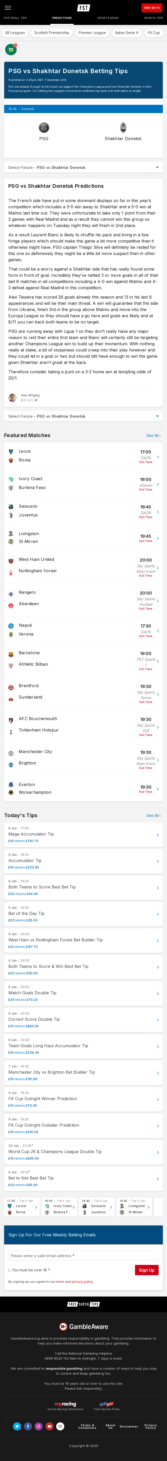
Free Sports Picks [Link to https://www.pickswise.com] (107, 1407)
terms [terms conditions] (60, 1282)
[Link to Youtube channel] (50, 1426)
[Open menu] (8, 8)
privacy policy (82, 1282)
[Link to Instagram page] (39, 1426)
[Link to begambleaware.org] (83, 1326)
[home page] (83, 8)
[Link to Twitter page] (17, 1426)
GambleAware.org (25, 1338)
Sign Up (147, 1270)
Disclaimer (129, 1426)
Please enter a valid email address (40, 1255)
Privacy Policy (151, 1426)
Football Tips (15, 18)
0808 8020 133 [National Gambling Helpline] (56, 1358)
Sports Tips (153, 18)
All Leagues (15, 32)
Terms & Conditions (87, 1426)
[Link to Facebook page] (28, 1426)
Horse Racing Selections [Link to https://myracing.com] (65, 1404)
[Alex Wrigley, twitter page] (24, 398)
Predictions (62, 18)
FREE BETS (152, 8)
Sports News (108, 18)
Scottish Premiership (51, 32)
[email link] (60, 1426)
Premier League (92, 32)
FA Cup (154, 32)
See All (152, 435)
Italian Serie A (126, 32)
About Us (110, 1426)
